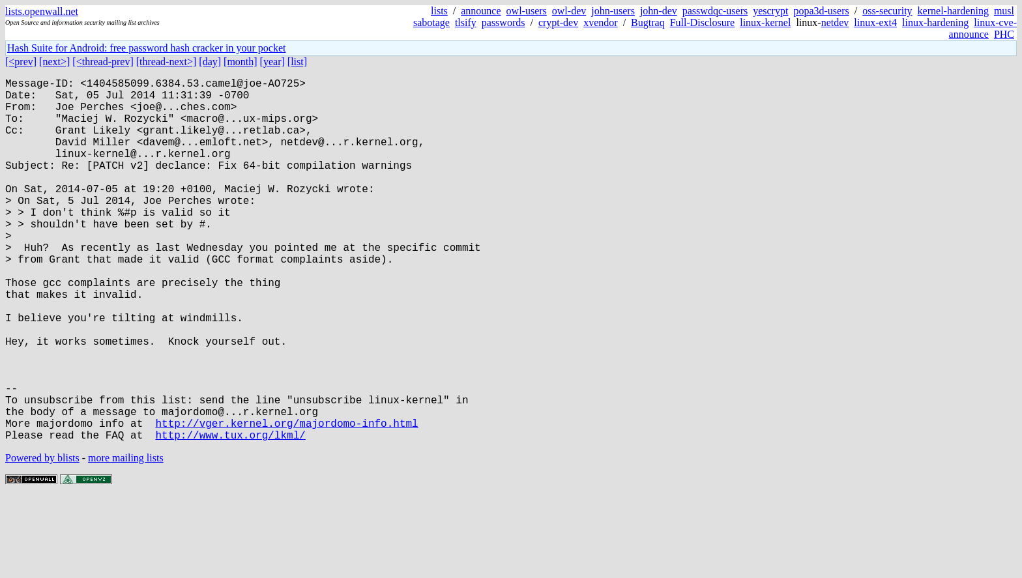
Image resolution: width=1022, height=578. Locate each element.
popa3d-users (821, 10)
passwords (503, 22)
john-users (613, 10)
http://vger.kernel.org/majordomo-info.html (286, 501)
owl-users (526, 10)
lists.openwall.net (41, 11)
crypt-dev (558, 22)
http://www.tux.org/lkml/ (230, 515)
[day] (210, 61)
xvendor (600, 22)
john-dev (658, 10)
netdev (835, 22)
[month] (240, 61)
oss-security (887, 10)
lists (439, 10)
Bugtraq (648, 22)
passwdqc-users (715, 10)
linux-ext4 (875, 22)
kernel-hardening (953, 10)
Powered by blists (42, 538)
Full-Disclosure (702, 22)
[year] (272, 61)
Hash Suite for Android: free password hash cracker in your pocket (146, 47)
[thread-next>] (166, 61)
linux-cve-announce (983, 28)
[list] (297, 61)
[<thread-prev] (102, 61)
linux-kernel (765, 22)
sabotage (431, 22)
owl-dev (569, 10)
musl (1004, 10)
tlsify (465, 22)
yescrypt (770, 10)
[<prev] (20, 61)
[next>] (54, 61)
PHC (1004, 34)
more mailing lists (126, 538)
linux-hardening (935, 22)
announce (481, 10)
